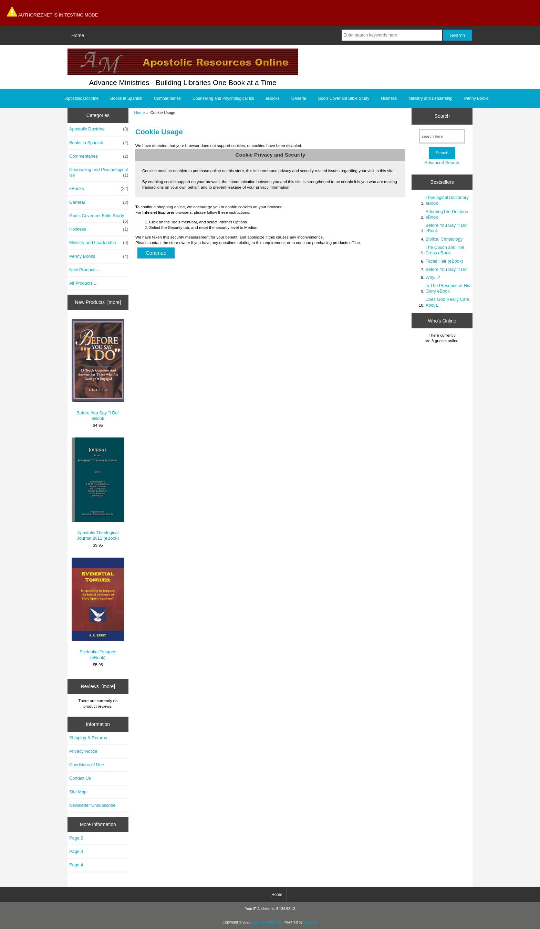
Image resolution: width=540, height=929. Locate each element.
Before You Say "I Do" (446, 269)
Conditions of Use (86, 764)
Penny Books (476, 98)
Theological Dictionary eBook (446, 200)
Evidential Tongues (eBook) (98, 609)
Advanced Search (442, 162)
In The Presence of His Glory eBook (447, 288)
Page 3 (76, 851)
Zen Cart (310, 922)
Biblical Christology (444, 239)
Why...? (432, 277)
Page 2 (76, 838)
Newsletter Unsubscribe (92, 805)
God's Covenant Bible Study (344, 98)
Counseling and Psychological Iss (223, 98)
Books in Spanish (126, 98)
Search (442, 116)
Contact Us (80, 778)
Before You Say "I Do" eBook (98, 370)
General (298, 98)
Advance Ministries (266, 922)
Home (77, 35)
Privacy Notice (83, 751)
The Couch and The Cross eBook (444, 250)
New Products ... (85, 269)
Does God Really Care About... (447, 302)
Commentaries (167, 98)
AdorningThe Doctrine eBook (446, 214)
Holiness (389, 98)
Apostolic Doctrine (82, 98)
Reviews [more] (98, 686)
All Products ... (83, 283)
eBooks (273, 98)
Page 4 (76, 864)
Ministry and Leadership (430, 98)
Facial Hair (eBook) (444, 261)
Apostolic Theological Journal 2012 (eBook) (98, 489)
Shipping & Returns (88, 737)
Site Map (77, 791)
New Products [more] (98, 302)
